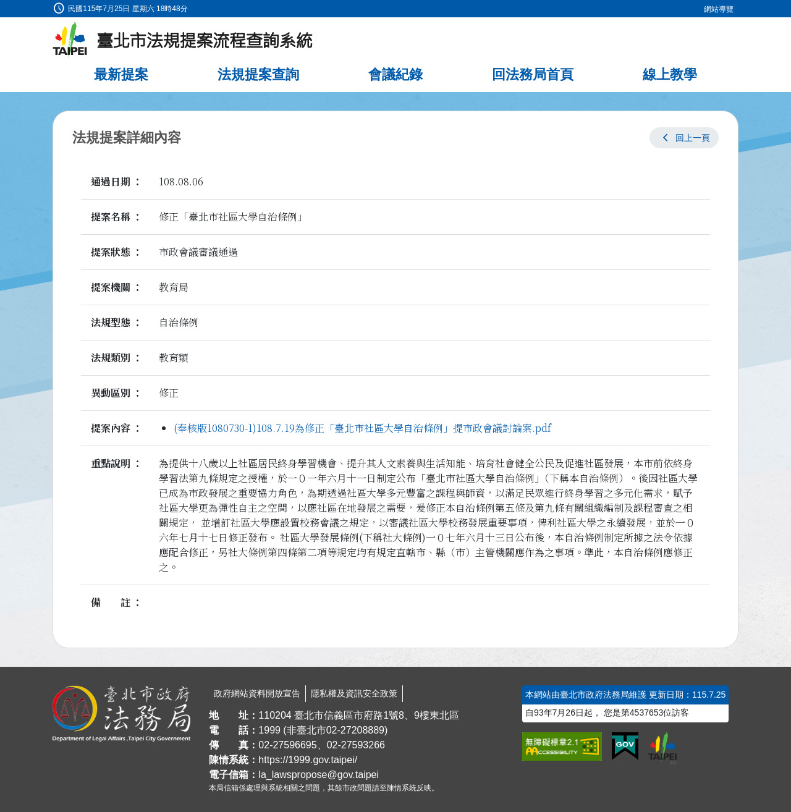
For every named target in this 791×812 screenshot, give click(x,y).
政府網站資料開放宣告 (257, 693)
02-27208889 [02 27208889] (355, 730)
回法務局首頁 (532, 74)
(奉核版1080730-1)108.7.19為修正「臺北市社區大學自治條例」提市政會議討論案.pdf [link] (362, 428)
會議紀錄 (395, 74)
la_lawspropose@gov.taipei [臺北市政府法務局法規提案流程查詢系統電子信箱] (318, 774)
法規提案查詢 (258, 74)
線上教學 (670, 74)
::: (4, 7)
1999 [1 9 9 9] (269, 730)
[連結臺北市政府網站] (662, 748)
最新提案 (121, 74)
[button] (684, 137)
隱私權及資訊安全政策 (354, 693)
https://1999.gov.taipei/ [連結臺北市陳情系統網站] (307, 760)
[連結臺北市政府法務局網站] (121, 713)
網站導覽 (719, 9)
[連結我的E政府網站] (625, 746)
